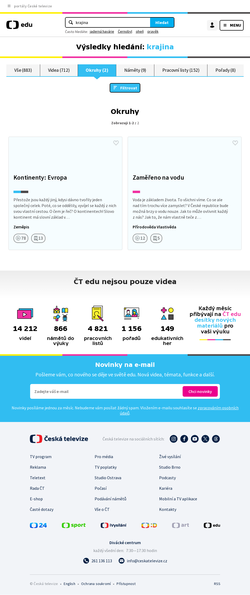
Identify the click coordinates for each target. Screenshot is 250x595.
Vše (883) (23, 70)
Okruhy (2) (97, 70)
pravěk (153, 31)
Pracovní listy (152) (181, 70)
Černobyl (125, 31)
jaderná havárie (102, 31)
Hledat (162, 22)
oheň (140, 31)
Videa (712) (59, 70)
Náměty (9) (135, 70)
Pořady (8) (225, 70)
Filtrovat (128, 88)
